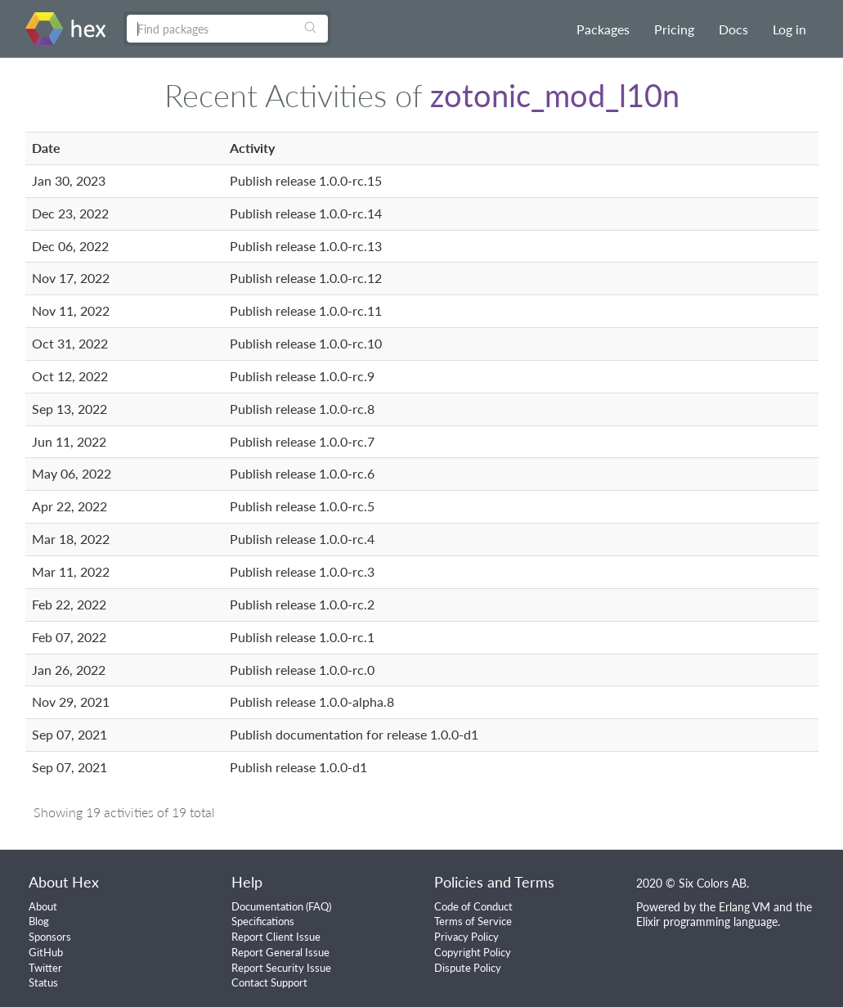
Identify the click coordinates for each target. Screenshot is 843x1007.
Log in (789, 29)
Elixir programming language (707, 921)
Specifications (262, 921)
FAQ (318, 906)
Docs (733, 29)
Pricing (674, 29)
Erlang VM (744, 907)
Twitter (45, 967)
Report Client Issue (276, 936)
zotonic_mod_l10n (554, 95)
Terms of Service (473, 921)
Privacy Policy (466, 936)
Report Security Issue (281, 967)
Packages (603, 29)
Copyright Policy (472, 952)
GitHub (46, 952)
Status (43, 982)
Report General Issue (280, 952)
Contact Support (269, 982)
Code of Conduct (473, 906)
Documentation (267, 906)
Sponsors (50, 936)
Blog (39, 921)
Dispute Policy (467, 967)
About (43, 906)
